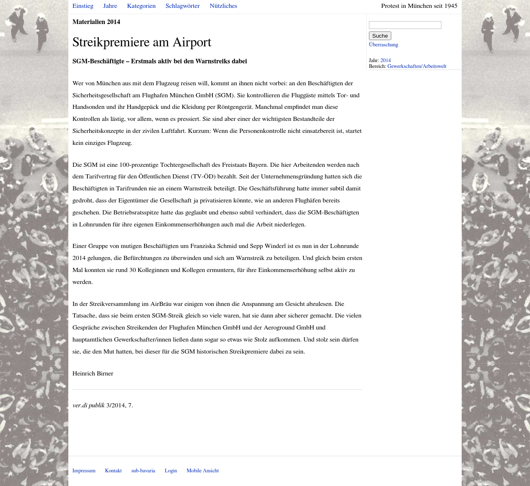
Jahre (110, 5)
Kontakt (113, 471)
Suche (380, 36)
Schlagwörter (183, 5)
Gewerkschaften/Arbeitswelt (417, 66)
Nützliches (223, 5)
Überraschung (383, 45)
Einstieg (83, 5)
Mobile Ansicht (203, 471)
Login (171, 471)
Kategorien (141, 5)
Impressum (84, 471)
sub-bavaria (143, 471)
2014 (386, 60)
